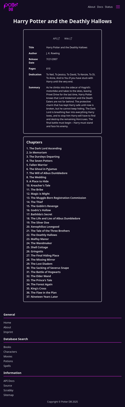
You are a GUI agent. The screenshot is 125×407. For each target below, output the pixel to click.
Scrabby (8, 390)
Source (8, 385)
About (91, 7)
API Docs (9, 381)
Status (109, 7)
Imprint (8, 332)
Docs (100, 7)
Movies (8, 356)
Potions (8, 361)
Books (7, 347)
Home (7, 322)
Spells (7, 366)
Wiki (68, 38)
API (56, 38)
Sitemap (9, 395)
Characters (10, 351)
